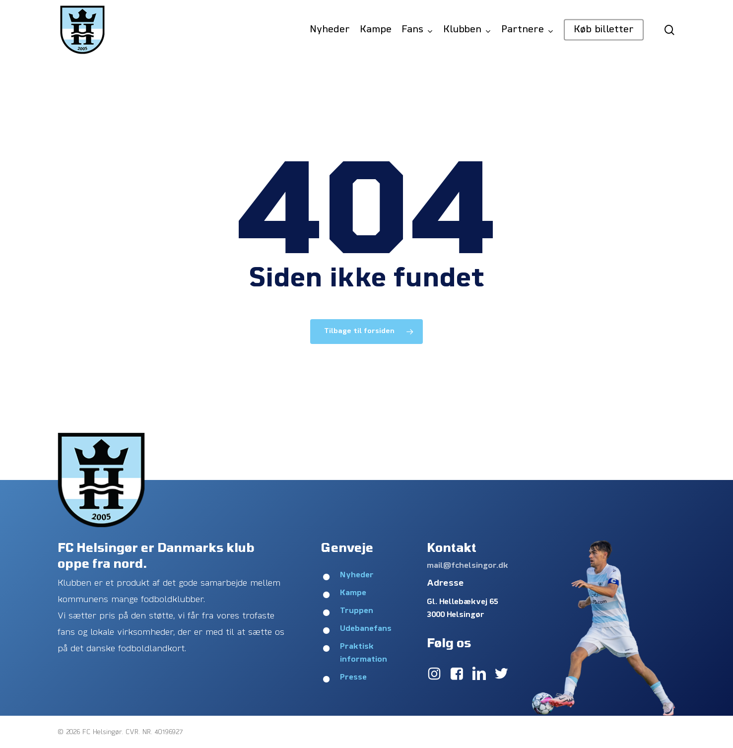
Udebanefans (366, 629)
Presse (353, 677)
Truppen (356, 611)
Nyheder (357, 575)
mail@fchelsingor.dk (467, 566)
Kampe (353, 593)
